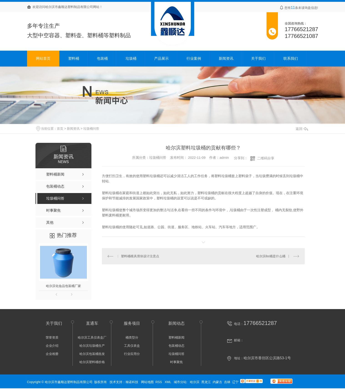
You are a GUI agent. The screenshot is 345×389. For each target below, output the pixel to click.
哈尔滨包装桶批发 (92, 354)
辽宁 (235, 382)
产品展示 (161, 58)
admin (224, 158)
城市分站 (180, 382)
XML (168, 382)
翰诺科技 (132, 382)
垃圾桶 (131, 58)
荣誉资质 (52, 337)
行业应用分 (132, 354)
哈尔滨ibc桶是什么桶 (271, 256)
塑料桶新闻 (176, 337)
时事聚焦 (176, 362)
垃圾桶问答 (91, 128)
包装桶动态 (176, 345)
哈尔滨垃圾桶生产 (92, 345)
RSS (159, 382)
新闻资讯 (226, 58)
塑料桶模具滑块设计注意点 (140, 256)
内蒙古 (217, 382)
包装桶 (102, 58)
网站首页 (43, 58)
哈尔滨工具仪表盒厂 (92, 337)
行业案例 (193, 58)
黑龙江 (206, 382)
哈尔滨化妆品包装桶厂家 (63, 286)
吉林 (227, 382)
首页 (60, 128)
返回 (302, 129)
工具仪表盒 (132, 345)
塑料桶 (73, 58)
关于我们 (258, 58)
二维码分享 (265, 158)
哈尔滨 (194, 382)
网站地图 (147, 382)
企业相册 (52, 354)
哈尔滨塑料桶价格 (92, 362)
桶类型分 (132, 337)
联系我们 (290, 58)
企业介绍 (52, 345)
